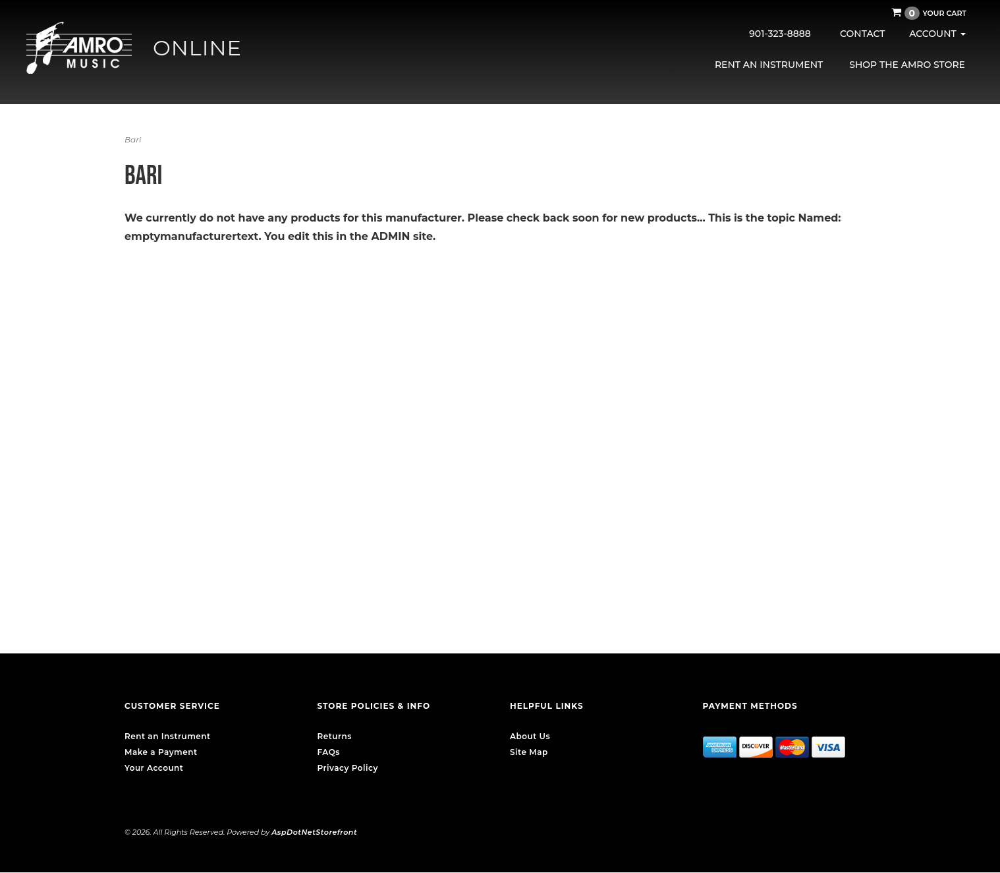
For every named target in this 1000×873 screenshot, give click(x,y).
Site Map (529, 752)
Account (937, 34)
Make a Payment (161, 752)
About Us (530, 736)
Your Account (154, 768)
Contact (862, 34)
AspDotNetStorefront (314, 832)
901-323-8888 (780, 34)
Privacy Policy (348, 768)
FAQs (329, 752)
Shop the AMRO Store (907, 65)
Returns (335, 736)
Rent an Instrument (769, 65)
